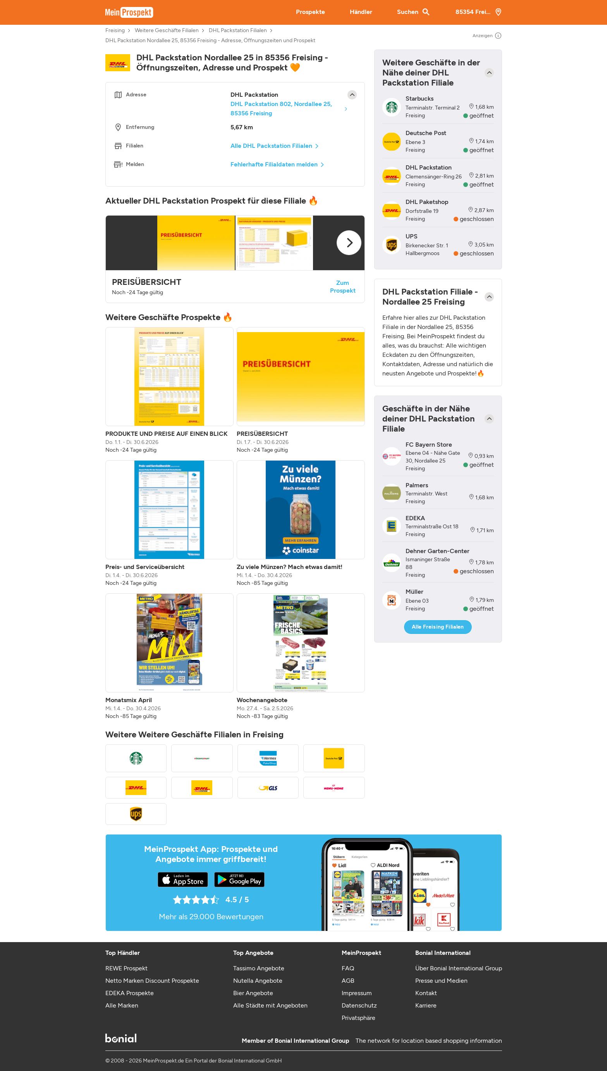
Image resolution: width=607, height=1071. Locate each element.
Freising (115, 30)
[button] (235, 259)
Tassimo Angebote (258, 968)
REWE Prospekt (126, 968)
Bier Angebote (253, 993)
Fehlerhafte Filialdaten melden (274, 164)
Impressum (357, 993)
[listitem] (169, 390)
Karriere (426, 1005)
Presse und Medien (441, 980)
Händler (361, 11)
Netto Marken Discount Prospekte (152, 980)
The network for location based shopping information (429, 1040)
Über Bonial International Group (458, 968)
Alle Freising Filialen (438, 627)
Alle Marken (121, 1005)
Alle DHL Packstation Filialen (271, 145)
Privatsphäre (358, 1017)
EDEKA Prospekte (129, 993)
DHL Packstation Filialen (238, 30)
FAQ (348, 968)
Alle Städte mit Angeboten (270, 1005)
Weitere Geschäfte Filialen (167, 30)
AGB (348, 980)
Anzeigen (487, 35)
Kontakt (426, 993)
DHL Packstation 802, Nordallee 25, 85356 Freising (281, 108)
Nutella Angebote (257, 980)
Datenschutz (359, 1005)
